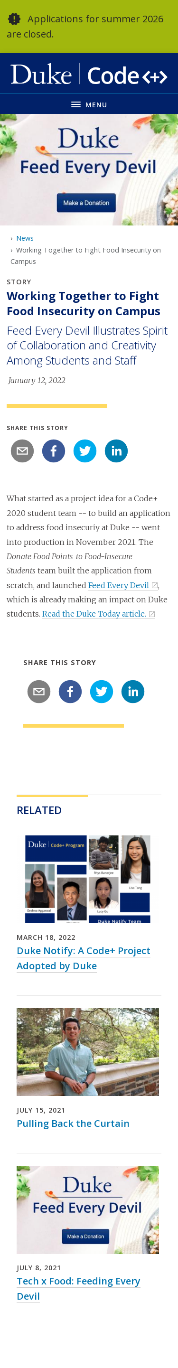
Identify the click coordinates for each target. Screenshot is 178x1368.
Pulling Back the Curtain (73, 1123)
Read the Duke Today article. (94, 613)
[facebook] (54, 451)
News (25, 238)
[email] (22, 451)
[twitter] (85, 451)
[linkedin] (116, 451)
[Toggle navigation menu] (89, 104)
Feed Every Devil (118, 585)
